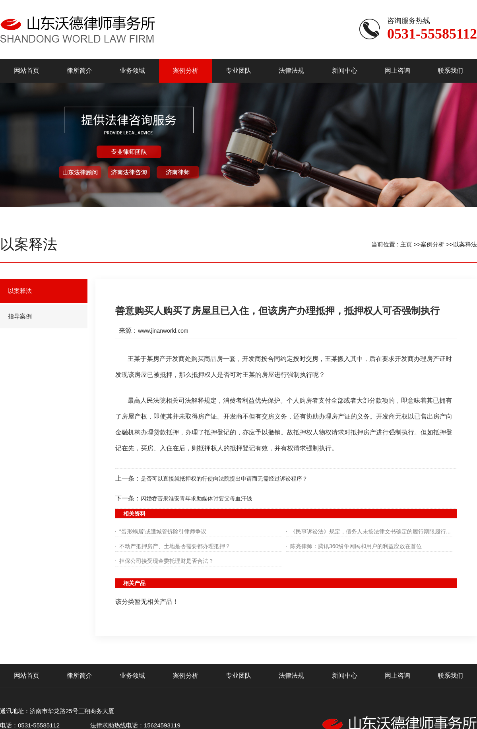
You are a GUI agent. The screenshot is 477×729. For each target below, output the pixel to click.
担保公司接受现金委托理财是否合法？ (166, 561)
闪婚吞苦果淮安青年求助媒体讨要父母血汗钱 (196, 498)
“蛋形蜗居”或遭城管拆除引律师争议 (162, 531)
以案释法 (465, 244)
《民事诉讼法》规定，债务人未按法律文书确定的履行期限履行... (370, 531)
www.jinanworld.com (163, 331)
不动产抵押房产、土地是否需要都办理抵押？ (175, 546)
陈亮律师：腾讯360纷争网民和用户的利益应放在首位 (356, 546)
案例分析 (432, 244)
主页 (406, 244)
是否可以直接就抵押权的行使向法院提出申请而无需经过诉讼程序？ (224, 478)
